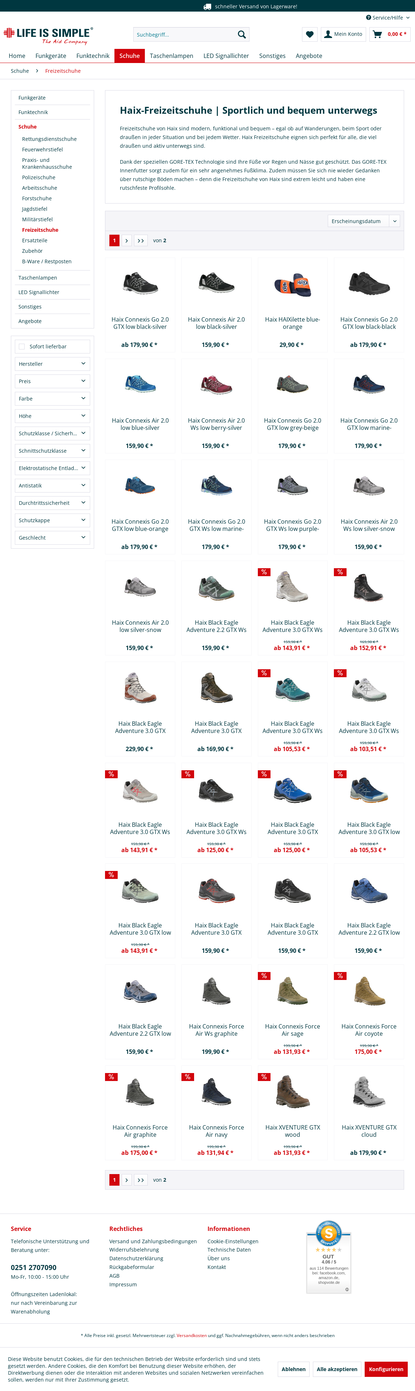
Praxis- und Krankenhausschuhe (47, 163)
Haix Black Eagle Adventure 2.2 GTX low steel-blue (140, 1030)
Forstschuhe (37, 198)
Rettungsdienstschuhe (49, 138)
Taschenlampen (37, 277)
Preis (25, 381)
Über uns (219, 1258)
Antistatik (30, 485)
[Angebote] (309, 56)
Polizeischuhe (38, 177)
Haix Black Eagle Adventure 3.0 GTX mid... (140, 727)
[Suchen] (242, 34)
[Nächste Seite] (127, 240)
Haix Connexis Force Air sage (292, 1030)
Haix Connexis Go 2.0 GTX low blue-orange (140, 525)
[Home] (17, 56)
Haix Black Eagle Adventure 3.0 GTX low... (293, 828)
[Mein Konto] (343, 34)
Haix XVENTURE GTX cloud (369, 1131)
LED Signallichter (38, 292)
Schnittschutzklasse (43, 450)
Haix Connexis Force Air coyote (369, 1030)
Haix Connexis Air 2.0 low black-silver (216, 323)
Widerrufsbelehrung (134, 1249)
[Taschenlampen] (171, 56)
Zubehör (32, 250)
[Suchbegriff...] (191, 34)
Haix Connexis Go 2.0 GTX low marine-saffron (369, 424)
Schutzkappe (34, 520)
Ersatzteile (34, 240)
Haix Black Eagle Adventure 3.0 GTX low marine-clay (369, 828)
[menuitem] (191, 34)
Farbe (26, 398)
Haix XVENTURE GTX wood (292, 1131)
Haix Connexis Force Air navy (216, 1131)
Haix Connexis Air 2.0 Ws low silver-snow (369, 525)
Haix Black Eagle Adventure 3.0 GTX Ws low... (293, 626)
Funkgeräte (32, 97)
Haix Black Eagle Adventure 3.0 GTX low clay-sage (140, 929)
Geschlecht (32, 537)
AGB (114, 1275)
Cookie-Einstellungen (233, 1241)
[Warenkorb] (390, 34)
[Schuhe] (129, 56)
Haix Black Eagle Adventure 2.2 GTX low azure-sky (369, 929)
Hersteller (31, 363)
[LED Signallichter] (226, 56)
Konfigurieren (386, 1369)
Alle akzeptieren (337, 1369)
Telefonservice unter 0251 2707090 (195, 7)
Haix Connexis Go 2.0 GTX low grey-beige (292, 424)
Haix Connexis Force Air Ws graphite (216, 1030)
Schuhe (27, 126)
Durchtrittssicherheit (44, 502)
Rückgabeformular (131, 1267)
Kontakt (217, 1267)
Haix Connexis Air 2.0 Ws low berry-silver (216, 424)
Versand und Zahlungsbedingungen (153, 1241)
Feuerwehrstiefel (42, 149)
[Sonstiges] (272, 56)
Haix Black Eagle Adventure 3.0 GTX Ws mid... (369, 626)
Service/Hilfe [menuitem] (385, 17)
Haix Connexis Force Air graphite (140, 1131)
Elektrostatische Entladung (51, 468)
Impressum (123, 1284)
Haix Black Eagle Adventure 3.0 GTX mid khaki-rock (216, 727)
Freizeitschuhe (40, 229)
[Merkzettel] (310, 34)
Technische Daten (229, 1249)
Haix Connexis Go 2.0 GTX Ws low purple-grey (292, 525)
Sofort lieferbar (48, 346)
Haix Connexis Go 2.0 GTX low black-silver (140, 323)
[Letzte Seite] (141, 240)
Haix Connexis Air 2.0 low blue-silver (140, 424)
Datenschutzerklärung (136, 1258)
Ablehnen (294, 1369)
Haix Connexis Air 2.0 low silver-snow (140, 626)
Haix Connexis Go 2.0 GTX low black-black (369, 323)
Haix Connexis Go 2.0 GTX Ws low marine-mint (216, 525)
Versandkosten (192, 1335)
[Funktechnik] (92, 56)
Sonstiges (30, 306)
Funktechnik (33, 112)
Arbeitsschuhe (39, 187)
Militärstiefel (37, 219)
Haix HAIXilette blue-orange (292, 323)
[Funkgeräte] (50, 56)
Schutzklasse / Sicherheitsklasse (54, 433)
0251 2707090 (33, 1267)
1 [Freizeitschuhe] (114, 240)
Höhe (25, 415)
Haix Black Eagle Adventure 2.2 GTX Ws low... (216, 626)
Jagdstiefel (34, 208)
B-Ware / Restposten (47, 261)
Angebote (30, 321)
